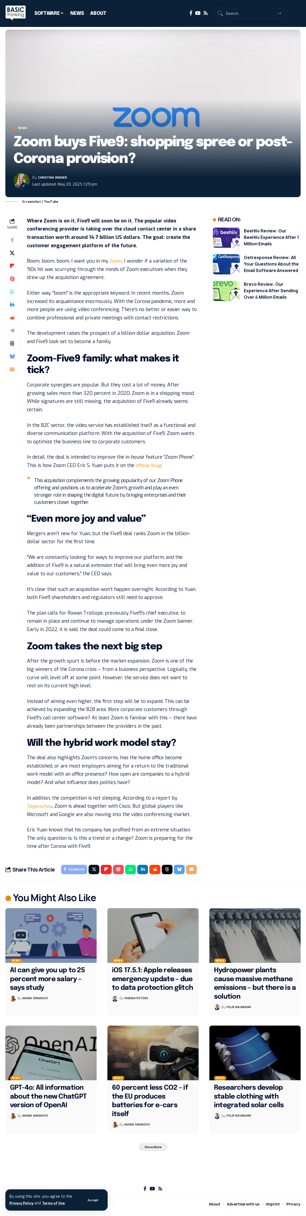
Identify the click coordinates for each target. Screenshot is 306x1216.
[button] (92, 1200)
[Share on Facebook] (12, 241)
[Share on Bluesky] (12, 357)
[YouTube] (198, 13)
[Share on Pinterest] (12, 280)
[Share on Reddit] (12, 318)
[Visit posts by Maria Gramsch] (13, 1001)
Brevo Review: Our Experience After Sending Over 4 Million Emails (271, 292)
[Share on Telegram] (12, 331)
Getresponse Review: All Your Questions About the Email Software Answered (271, 265)
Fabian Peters (137, 1001)
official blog (149, 467)
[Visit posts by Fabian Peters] (115, 1001)
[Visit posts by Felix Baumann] (217, 1010)
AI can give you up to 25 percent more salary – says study (47, 982)
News (26, 129)
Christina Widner (56, 179)
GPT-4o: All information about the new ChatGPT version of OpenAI (48, 1099)
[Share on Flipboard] (12, 267)
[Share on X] (12, 254)
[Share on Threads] (12, 344)
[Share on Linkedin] (12, 305)
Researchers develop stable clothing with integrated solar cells (249, 1099)
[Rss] (205, 13)
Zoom (116, 262)
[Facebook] (191, 13)
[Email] (12, 370)
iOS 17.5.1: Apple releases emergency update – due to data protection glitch (152, 982)
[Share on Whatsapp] (12, 293)
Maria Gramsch (36, 1001)
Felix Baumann (239, 1010)
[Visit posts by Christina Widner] (21, 183)
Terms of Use (58, 1203)
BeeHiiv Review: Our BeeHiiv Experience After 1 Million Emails (271, 238)
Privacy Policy (22, 1203)
